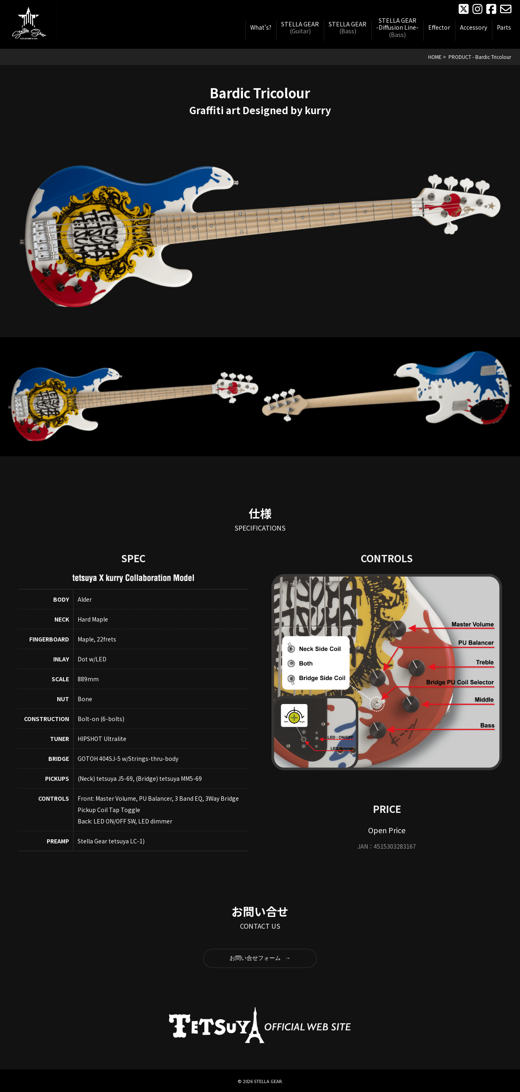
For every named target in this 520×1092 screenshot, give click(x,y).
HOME (435, 56)
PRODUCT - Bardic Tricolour (479, 56)
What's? (260, 27)
